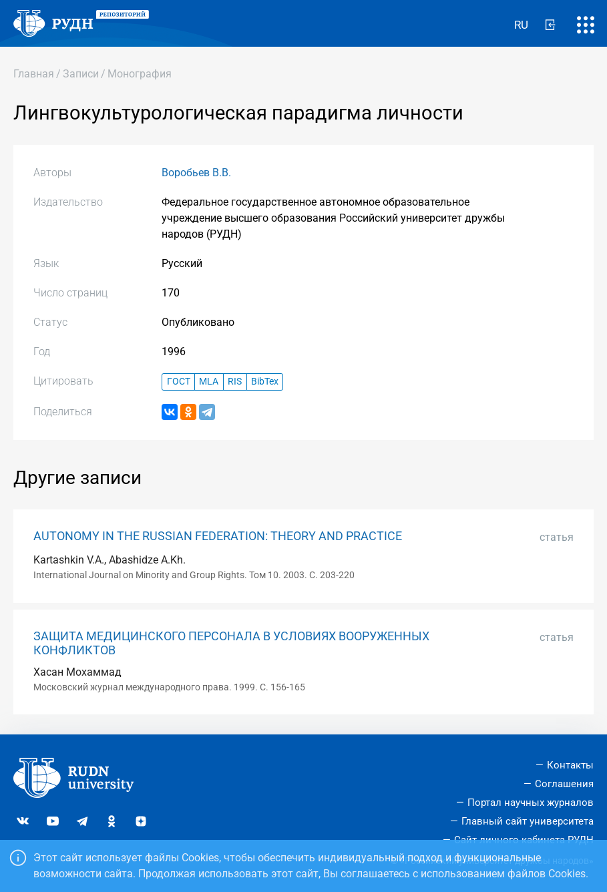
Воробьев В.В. (196, 172)
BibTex (264, 381)
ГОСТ (178, 381)
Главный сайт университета (527, 821)
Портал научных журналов (530, 803)
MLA (208, 381)
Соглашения (564, 784)
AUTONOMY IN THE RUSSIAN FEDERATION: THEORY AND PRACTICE (217, 536)
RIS (235, 381)
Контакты (570, 765)
